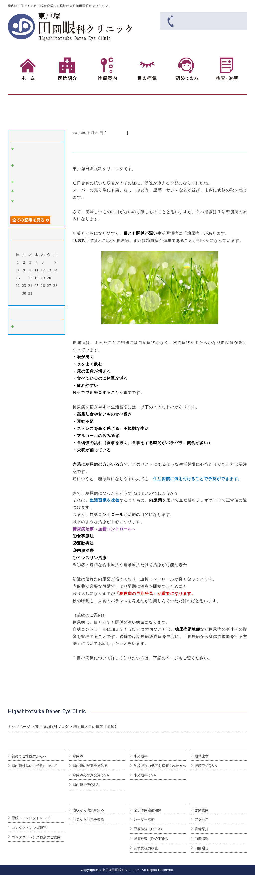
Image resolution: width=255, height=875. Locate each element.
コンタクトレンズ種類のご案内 (36, 837)
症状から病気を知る (88, 810)
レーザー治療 (144, 819)
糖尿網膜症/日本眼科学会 (97, 672)
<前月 (26, 300)
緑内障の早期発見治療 (90, 766)
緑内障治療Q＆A (86, 785)
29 (18, 293)
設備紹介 (202, 829)
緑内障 (78, 756)
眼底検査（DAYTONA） (153, 839)
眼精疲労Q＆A (206, 766)
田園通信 (202, 848)
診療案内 (202, 810)
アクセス (202, 819)
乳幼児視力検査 (146, 848)
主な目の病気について (94, 665)
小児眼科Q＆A (145, 775)
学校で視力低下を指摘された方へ (160, 766)
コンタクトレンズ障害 (29, 828)
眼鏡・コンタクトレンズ (31, 818)
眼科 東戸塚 (116, 133)
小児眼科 (141, 756)
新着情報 (202, 839)
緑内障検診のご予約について (34, 766)
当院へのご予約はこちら (96, 687)
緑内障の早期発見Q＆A (91, 775)
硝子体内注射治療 (148, 810)
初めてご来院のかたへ (29, 756)
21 (55, 278)
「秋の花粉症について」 (37, 192)
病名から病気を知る (88, 819)
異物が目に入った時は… (37, 182)
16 (24, 278)
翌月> (47, 300)
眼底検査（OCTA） (149, 829)
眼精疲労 (202, 756)
